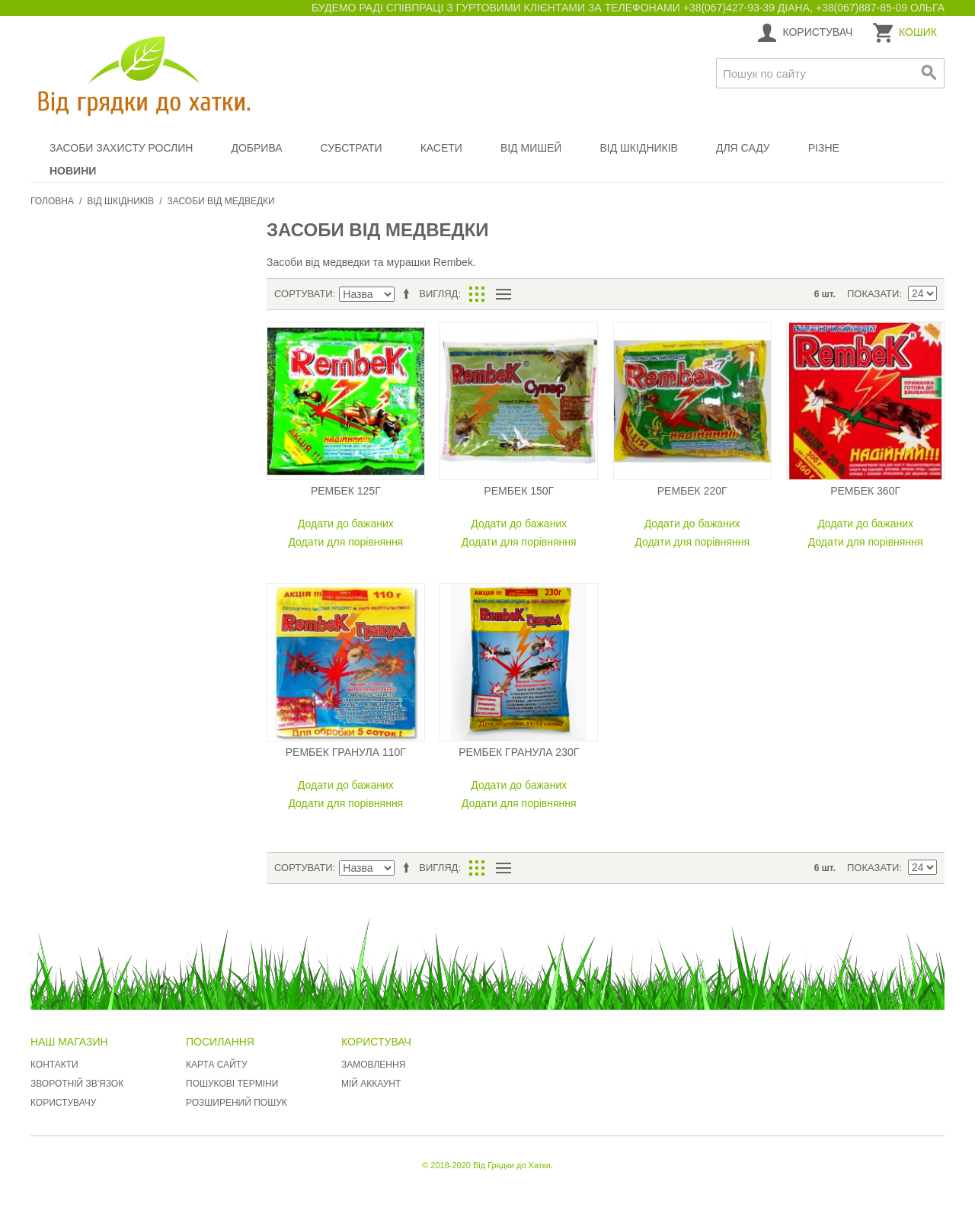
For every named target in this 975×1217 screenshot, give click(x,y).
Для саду (743, 148)
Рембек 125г (346, 491)
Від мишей (531, 148)
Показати (873, 293)
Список (502, 294)
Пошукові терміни (232, 1083)
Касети (441, 148)
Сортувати (303, 293)
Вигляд (438, 293)
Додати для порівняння (345, 542)
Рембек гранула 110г (346, 752)
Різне (823, 148)
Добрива (256, 148)
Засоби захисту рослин (121, 148)
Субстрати (351, 148)
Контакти (54, 1064)
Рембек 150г (519, 491)
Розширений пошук (236, 1102)
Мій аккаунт (371, 1083)
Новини (73, 171)
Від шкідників (638, 148)
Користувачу (63, 1102)
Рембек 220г (692, 491)
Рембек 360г (865, 491)
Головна (52, 201)
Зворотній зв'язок (76, 1083)
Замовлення (373, 1064)
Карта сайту (217, 1064)
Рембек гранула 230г (519, 752)
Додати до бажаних (346, 523)
